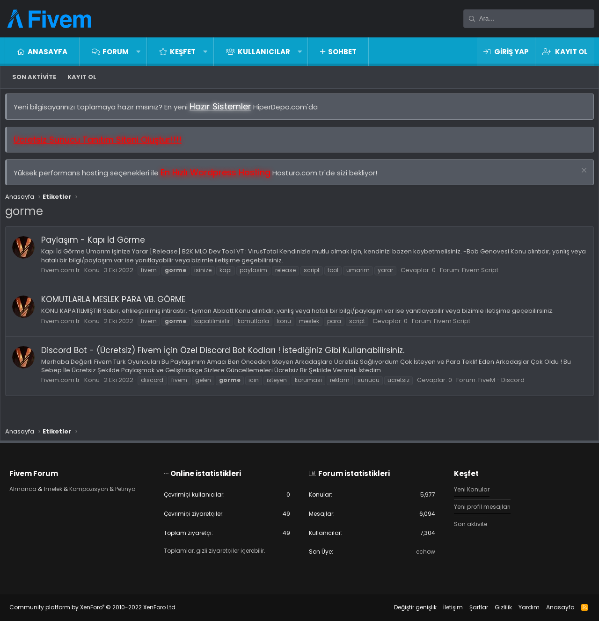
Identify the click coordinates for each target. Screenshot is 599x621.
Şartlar (469, 607)
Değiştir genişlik (406, 607)
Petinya (30, 495)
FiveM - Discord (506, 384)
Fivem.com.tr (65, 274)
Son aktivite (34, 76)
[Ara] (528, 18)
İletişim (443, 607)
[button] (138, 51)
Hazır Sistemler (225, 111)
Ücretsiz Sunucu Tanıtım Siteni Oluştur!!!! (102, 144)
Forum (115, 52)
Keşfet (183, 52)
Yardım (519, 607)
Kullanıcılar (264, 52)
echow (420, 551)
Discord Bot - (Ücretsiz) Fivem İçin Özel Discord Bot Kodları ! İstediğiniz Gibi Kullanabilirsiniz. (227, 355)
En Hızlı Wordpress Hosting (220, 177)
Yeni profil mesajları (479, 504)
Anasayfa (47, 52)
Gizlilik (494, 607)
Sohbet (342, 52)
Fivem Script (485, 274)
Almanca (32, 487)
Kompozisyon (103, 487)
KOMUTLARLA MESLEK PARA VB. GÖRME (118, 304)
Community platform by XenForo (102, 607)
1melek (64, 487)
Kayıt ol (81, 76)
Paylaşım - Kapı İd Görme (98, 244)
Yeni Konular (468, 487)
